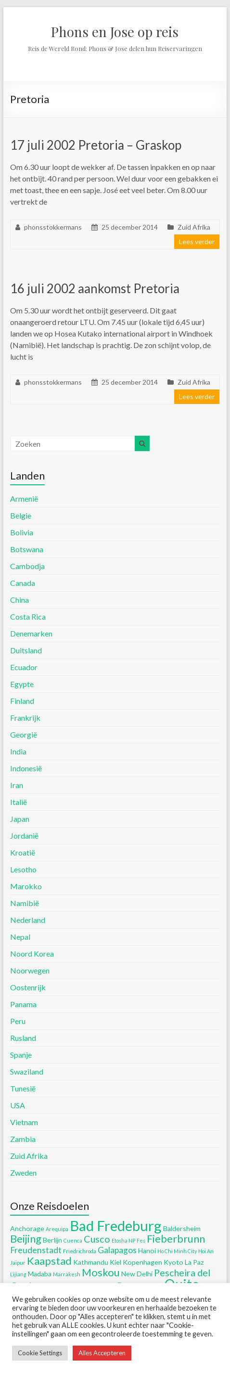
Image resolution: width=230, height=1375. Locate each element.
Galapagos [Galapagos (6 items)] (117, 1250)
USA (17, 1105)
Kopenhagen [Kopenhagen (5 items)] (142, 1262)
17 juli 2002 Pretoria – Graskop (95, 145)
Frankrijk (25, 717)
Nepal (20, 936)
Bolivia (21, 532)
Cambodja (27, 566)
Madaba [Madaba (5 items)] (39, 1274)
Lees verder (197, 241)
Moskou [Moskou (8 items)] (101, 1272)
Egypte (22, 683)
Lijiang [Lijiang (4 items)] (18, 1274)
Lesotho (23, 869)
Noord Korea (32, 953)
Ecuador (24, 667)
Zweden (23, 1172)
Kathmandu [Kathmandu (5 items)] (90, 1262)
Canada (22, 582)
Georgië (23, 734)
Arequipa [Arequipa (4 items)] (57, 1229)
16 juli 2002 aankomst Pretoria (94, 288)
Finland (22, 700)
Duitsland (26, 650)
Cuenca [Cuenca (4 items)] (73, 1240)
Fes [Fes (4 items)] (141, 1240)
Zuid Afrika (194, 227)
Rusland (23, 1037)
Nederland (27, 919)
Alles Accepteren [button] (102, 1353)
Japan (19, 818)
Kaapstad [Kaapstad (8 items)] (49, 1260)
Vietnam (24, 1122)
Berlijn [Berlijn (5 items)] (52, 1240)
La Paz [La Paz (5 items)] (194, 1262)
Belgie (20, 515)
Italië (18, 801)
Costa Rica (28, 616)
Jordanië (24, 835)
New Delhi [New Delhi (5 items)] (137, 1274)
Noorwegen (30, 970)
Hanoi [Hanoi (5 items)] (147, 1250)
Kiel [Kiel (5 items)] (115, 1262)
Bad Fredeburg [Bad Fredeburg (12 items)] (116, 1225)
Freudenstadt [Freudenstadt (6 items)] (36, 1250)
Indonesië (26, 768)
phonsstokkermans (53, 227)
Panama (23, 1004)
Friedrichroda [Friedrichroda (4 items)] (79, 1251)
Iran (16, 785)
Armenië (24, 498)
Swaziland (26, 1071)
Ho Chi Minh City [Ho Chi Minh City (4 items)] (177, 1251)
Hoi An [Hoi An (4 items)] (206, 1251)
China (19, 599)
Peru (18, 1020)
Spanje (21, 1054)
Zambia (23, 1138)
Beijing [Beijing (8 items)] (25, 1238)
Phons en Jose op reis (115, 31)
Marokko (26, 886)
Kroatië (22, 852)
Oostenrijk (28, 987)
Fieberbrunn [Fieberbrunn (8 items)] (176, 1238)
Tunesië (23, 1088)
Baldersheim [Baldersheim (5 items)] (182, 1228)
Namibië (24, 903)
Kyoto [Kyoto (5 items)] (173, 1262)
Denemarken (31, 633)
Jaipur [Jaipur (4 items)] (18, 1262)
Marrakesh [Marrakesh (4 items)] (66, 1274)
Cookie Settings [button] (40, 1353)
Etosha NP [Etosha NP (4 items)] (123, 1240)
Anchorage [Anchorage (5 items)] (27, 1228)
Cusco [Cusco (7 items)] (97, 1239)
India (18, 751)
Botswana (26, 549)
